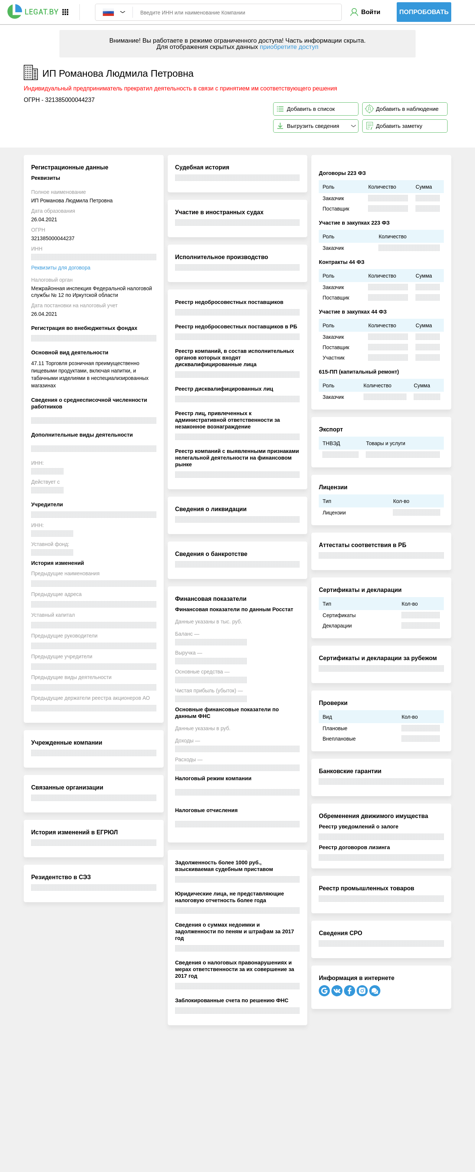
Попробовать (424, 12)
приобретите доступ (289, 46)
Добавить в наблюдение (407, 109)
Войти (370, 12)
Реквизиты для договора (60, 268)
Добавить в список (311, 109)
